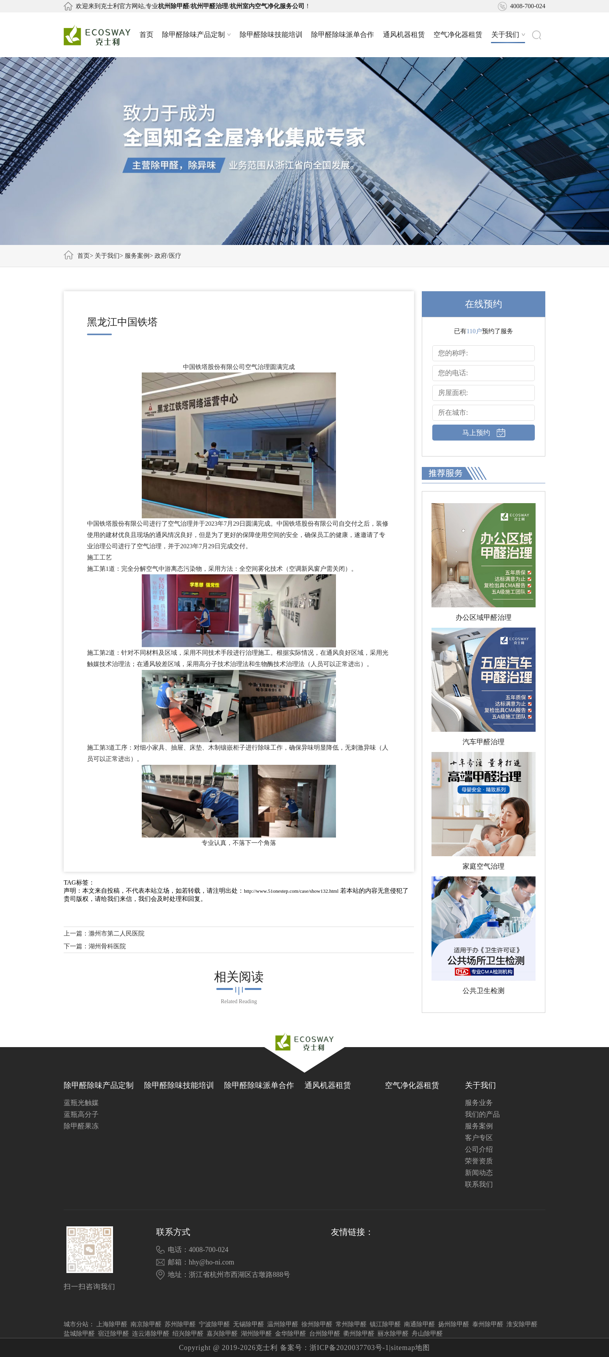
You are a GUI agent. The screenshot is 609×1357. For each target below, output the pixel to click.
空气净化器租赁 (457, 34)
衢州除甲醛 (358, 1333)
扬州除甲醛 (453, 1324)
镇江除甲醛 (385, 1324)
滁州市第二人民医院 (116, 933)
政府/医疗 (168, 255)
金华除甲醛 (290, 1333)
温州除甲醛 (282, 1324)
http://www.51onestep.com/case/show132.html (291, 891)
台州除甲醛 (324, 1333)
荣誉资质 (479, 1161)
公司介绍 (479, 1149)
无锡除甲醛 (248, 1324)
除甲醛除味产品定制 (196, 34)
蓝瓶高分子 (81, 1114)
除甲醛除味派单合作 (342, 34)
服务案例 (137, 255)
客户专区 (479, 1138)
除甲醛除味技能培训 (271, 34)
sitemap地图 (410, 1348)
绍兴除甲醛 (188, 1333)
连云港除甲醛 (150, 1333)
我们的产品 (482, 1114)
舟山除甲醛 (427, 1333)
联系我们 (479, 1184)
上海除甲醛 (111, 1324)
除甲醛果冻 (81, 1126)
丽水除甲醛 (393, 1333)
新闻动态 (479, 1173)
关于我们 (508, 34)
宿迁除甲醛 (113, 1333)
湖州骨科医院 (107, 946)
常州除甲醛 (351, 1324)
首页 (146, 34)
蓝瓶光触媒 (81, 1103)
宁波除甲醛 (214, 1324)
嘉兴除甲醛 (222, 1333)
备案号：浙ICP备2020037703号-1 (334, 1348)
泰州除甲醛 (487, 1324)
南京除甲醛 (146, 1324)
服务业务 (479, 1103)
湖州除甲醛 (256, 1333)
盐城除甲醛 (79, 1333)
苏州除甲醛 (180, 1324)
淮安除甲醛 (522, 1324)
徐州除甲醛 (316, 1324)
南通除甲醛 (419, 1324)
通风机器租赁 (404, 34)
